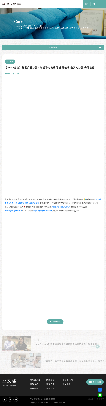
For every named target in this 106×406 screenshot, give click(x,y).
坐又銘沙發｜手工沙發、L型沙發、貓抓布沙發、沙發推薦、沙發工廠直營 (11, 4)
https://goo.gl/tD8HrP (13, 211)
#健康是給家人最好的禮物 (28, 203)
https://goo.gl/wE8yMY (61, 207)
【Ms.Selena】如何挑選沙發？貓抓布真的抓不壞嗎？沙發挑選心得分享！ (65, 344)
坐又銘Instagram (10, 399)
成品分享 (27, 26)
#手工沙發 (13, 203)
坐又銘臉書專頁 (4, 399)
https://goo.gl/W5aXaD (42, 211)
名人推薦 (38, 26)
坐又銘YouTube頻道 (15, 399)
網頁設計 (91, 399)
